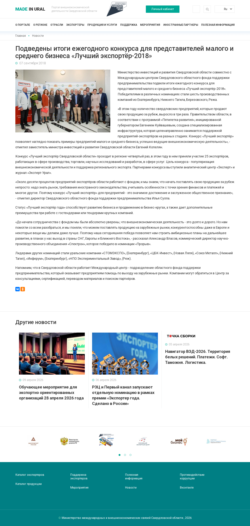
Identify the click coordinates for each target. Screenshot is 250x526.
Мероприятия (150, 24)
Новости (38, 35)
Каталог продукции (28, 484)
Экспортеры (75, 24)
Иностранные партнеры (180, 24)
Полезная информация (218, 24)
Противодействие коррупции (192, 476)
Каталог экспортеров (29, 475)
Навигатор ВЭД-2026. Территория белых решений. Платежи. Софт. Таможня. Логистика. (197, 357)
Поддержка (128, 24)
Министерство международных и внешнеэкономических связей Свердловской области (123, 518)
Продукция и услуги (102, 24)
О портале (22, 24)
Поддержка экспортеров (79, 476)
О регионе (40, 24)
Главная (20, 35)
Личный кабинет (162, 9)
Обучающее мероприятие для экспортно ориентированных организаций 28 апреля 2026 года (51, 392)
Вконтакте (187, 487)
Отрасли (56, 24)
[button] (119, 455)
